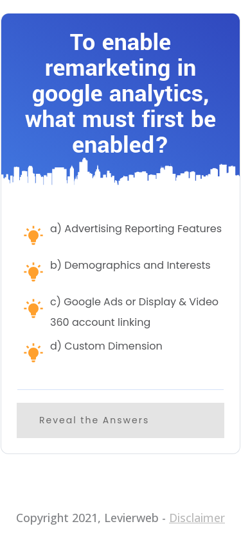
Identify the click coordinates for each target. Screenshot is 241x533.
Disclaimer (197, 517)
